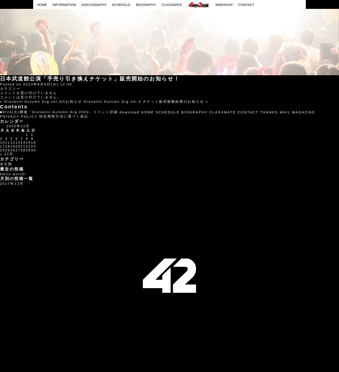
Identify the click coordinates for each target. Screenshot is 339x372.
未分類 (6, 164)
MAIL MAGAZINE (297, 112)
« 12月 (6, 154)
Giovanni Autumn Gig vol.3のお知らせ (43, 101)
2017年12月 (12, 183)
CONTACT (246, 5)
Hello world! (13, 174)
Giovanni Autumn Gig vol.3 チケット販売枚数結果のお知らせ (144, 101)
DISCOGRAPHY (94, 5)
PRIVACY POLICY (19, 116)
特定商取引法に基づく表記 (63, 116)
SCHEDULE (121, 5)
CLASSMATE (172, 5)
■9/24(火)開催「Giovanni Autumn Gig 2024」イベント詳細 (59, 112)
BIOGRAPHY (146, 5)
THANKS (269, 112)
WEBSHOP (224, 5)
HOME (42, 5)
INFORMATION (64, 5)
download (130, 112)
